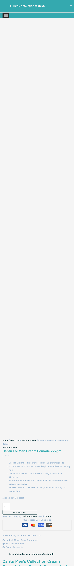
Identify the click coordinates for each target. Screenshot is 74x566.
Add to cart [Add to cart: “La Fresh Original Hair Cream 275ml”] (60, 394)
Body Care (35, 487)
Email (6, 332)
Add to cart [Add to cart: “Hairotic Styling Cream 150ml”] (18, 436)
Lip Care (34, 522)
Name (6, 322)
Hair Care (15, 49)
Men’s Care (35, 533)
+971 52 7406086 (11, 496)
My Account (65, 481)
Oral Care (34, 540)
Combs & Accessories (36, 492)
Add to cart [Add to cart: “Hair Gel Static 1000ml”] (18, 394)
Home (5, 49)
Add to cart (20, 121)
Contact (67, 477)
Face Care (35, 501)
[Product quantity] (6, 115)
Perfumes (35, 543)
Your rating (9, 276)
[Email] (19, 473)
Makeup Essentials (35, 528)
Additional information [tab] (31, 163)
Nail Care (34, 536)
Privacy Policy (64, 484)
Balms (33, 483)
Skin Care (35, 547)
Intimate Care (37, 515)
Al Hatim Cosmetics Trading (29, 5)
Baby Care (35, 480)
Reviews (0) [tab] (48, 163)
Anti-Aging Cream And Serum (35, 473)
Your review (9, 280)
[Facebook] (19, 469)
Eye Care (34, 497)
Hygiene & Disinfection (36, 510)
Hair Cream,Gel (29, 49)
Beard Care (35, 519)
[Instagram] (14, 469)
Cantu (48, 125)
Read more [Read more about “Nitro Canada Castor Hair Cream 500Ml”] (38, 394)
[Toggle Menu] (6, 14)
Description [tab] (14, 163)
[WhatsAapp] (9, 469)
